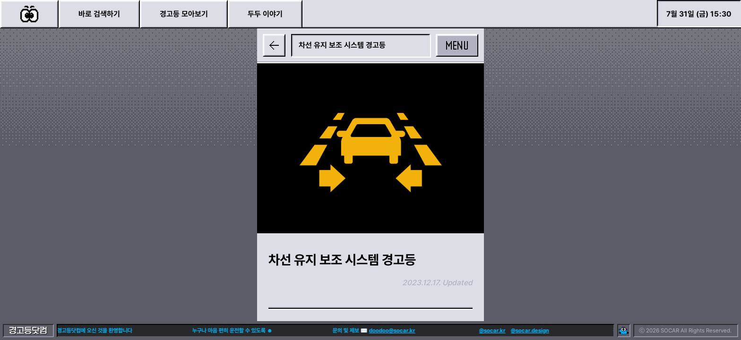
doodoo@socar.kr (373, 330)
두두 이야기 (265, 13)
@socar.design (510, 330)
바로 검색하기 (99, 13)
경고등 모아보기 (184, 13)
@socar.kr (473, 330)
